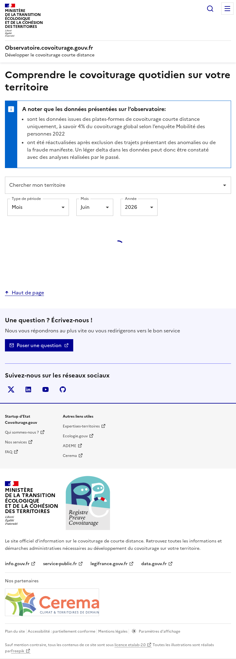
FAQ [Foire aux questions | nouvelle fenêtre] (8, 452)
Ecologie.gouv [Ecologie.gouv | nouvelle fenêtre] (75, 436)
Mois (85, 198)
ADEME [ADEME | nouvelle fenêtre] (69, 446)
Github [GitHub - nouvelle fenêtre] (64, 391)
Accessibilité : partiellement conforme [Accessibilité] (61, 631)
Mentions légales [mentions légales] (112, 631)
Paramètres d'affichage (159, 631)
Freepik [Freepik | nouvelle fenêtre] (17, 651)
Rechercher (210, 8)
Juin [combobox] (85, 207)
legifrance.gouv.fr (109, 564)
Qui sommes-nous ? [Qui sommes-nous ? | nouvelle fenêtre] (22, 432)
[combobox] (113, 185)
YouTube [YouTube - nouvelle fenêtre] (47, 391)
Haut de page (28, 292)
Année (131, 198)
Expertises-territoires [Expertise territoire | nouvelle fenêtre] (81, 426)
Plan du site (15, 631)
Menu (227, 8)
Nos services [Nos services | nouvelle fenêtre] (16, 442)
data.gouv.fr (154, 564)
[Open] (224, 185)
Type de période (26, 198)
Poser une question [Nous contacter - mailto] (39, 345)
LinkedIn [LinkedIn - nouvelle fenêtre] (29, 391)
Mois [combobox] (17, 207)
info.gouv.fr (17, 564)
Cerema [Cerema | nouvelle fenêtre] (70, 455)
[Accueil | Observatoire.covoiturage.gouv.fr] (49, 48)
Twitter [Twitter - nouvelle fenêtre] (12, 391)
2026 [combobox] (131, 207)
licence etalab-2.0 (130, 645)
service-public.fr (60, 564)
